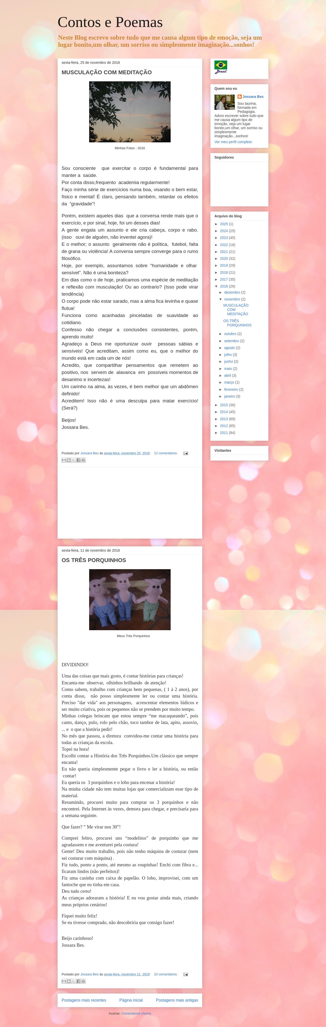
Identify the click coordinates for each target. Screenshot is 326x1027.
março (229, 382)
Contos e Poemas (110, 21)
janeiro (230, 396)
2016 (224, 286)
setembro (232, 341)
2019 (224, 265)
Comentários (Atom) (136, 1013)
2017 (224, 279)
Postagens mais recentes (84, 1000)
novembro (232, 299)
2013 (224, 419)
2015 (224, 405)
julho (228, 355)
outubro (230, 334)
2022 (224, 245)
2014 (224, 412)
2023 (224, 238)
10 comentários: (166, 974)
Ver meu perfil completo (233, 142)
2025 (224, 224)
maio (228, 369)
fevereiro (231, 389)
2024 (224, 231)
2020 (224, 258)
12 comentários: (166, 453)
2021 (224, 252)
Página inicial (131, 1000)
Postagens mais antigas (177, 1000)
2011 (224, 433)
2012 (224, 426)
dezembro (232, 292)
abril (228, 375)
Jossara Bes (253, 97)
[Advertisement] (130, 503)
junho (229, 361)
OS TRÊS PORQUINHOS (94, 560)
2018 (224, 272)
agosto (230, 348)
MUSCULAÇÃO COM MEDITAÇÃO (107, 72)
